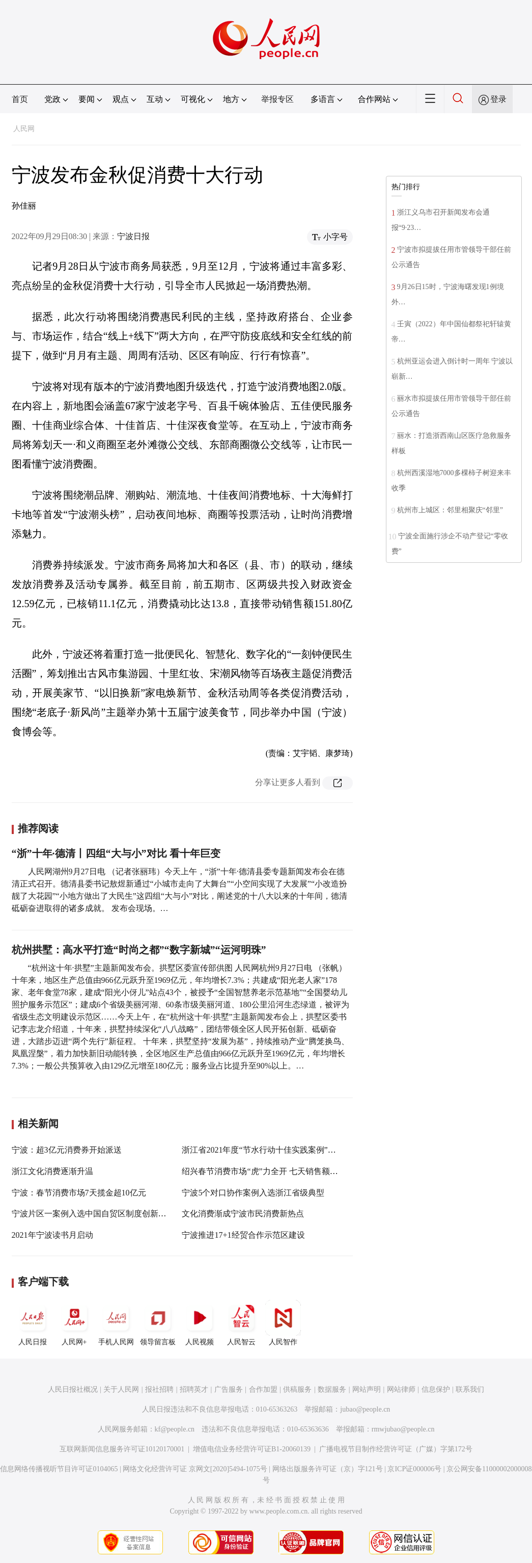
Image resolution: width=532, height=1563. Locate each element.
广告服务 (228, 1389)
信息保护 (436, 1389)
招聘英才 (194, 1389)
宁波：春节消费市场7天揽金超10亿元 (79, 1192)
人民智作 (283, 1323)
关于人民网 (121, 1389)
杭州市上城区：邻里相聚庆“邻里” (450, 510)
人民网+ (74, 1323)
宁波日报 (133, 236)
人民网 (24, 129)
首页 (20, 99)
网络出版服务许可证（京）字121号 (327, 1469)
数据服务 (332, 1389)
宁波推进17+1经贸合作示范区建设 (243, 1235)
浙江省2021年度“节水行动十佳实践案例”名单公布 (271, 1149)
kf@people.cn (175, 1429)
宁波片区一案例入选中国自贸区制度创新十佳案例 (101, 1213)
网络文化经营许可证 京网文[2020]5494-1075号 (195, 1469)
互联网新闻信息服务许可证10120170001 (122, 1449)
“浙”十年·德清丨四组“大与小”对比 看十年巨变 (116, 853)
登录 (498, 99)
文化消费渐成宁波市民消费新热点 (243, 1213)
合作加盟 (263, 1389)
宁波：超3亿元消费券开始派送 (67, 1149)
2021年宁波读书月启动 (52, 1235)
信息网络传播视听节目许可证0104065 (59, 1469)
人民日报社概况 (73, 1389)
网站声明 (366, 1389)
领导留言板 (158, 1323)
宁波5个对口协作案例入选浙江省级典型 (253, 1192)
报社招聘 (159, 1389)
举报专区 (277, 99)
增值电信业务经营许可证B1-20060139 (252, 1449)
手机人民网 (116, 1323)
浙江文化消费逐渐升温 (52, 1171)
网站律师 (401, 1389)
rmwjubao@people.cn (403, 1429)
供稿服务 (297, 1389)
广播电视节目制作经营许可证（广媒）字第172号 (395, 1449)
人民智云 (241, 1323)
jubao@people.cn (365, 1409)
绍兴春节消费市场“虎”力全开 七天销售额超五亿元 (272, 1171)
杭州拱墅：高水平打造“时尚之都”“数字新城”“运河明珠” (139, 949)
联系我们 (470, 1389)
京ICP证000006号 (414, 1469)
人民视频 (199, 1323)
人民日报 (32, 1323)
